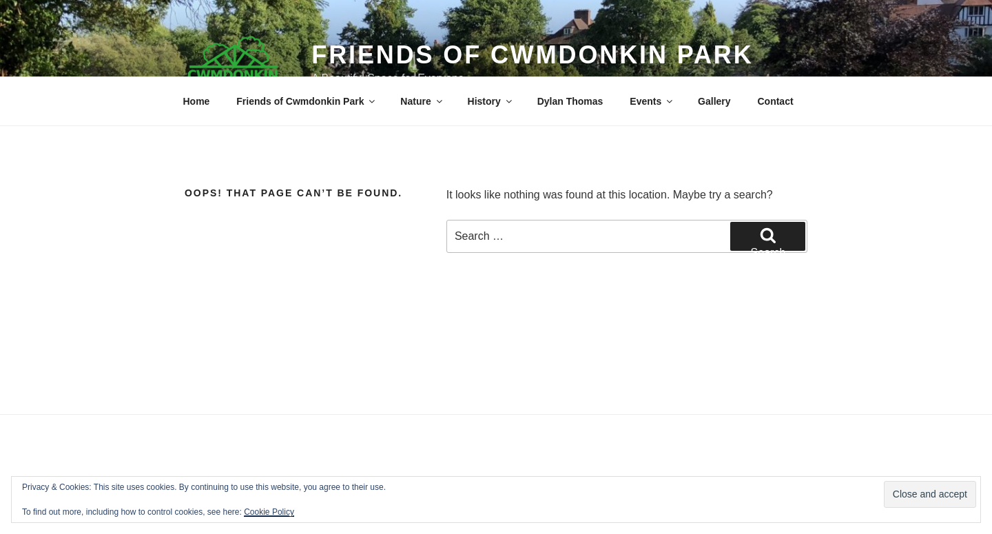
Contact (775, 101)
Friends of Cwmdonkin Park (532, 55)
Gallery (714, 101)
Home (196, 101)
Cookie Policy (269, 512)
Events (652, 101)
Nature (422, 101)
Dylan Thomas (570, 101)
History (491, 101)
